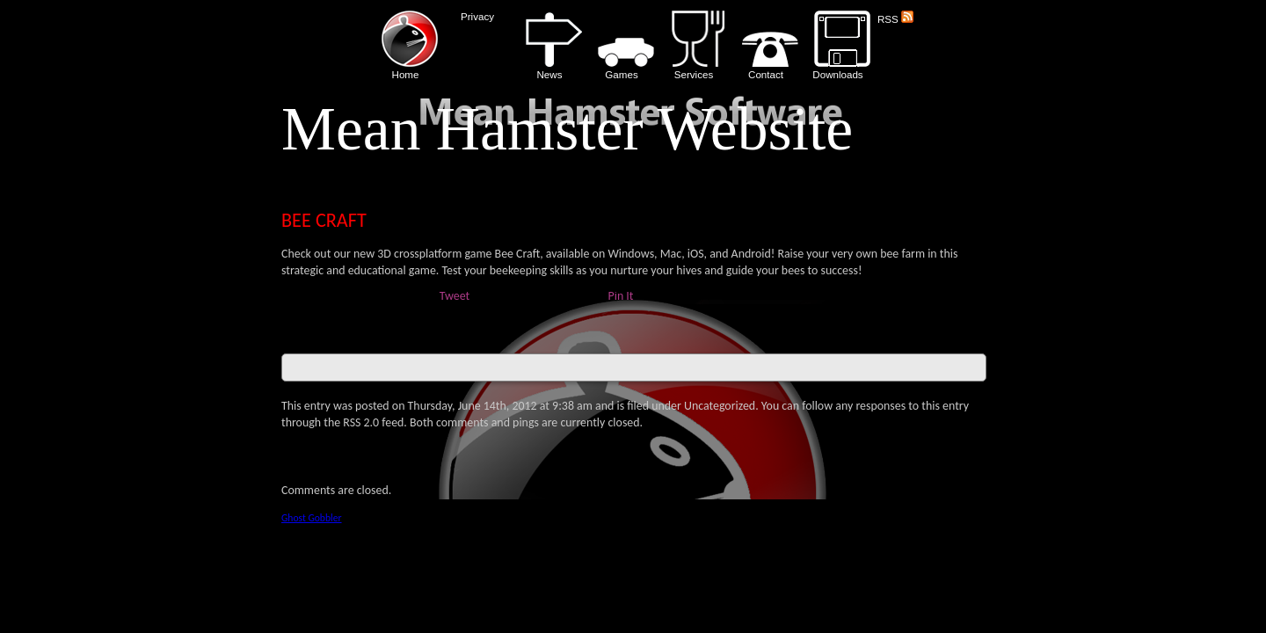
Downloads (837, 46)
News (549, 46)
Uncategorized (719, 405)
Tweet (454, 295)
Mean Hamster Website (567, 129)
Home (405, 46)
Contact (765, 46)
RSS (895, 19)
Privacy (477, 16)
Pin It (621, 295)
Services (693, 46)
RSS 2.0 (361, 422)
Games (621, 46)
